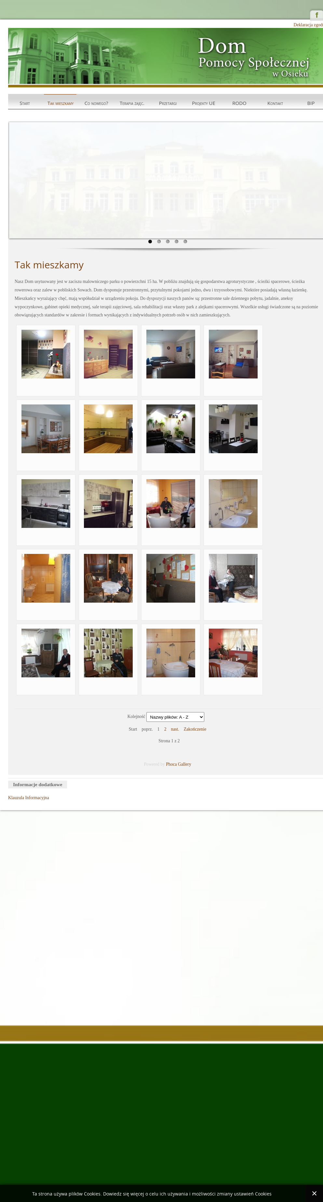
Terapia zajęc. (132, 103)
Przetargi (168, 103)
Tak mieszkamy (60, 103)
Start (25, 103)
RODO (239, 103)
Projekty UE (203, 103)
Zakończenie (195, 729)
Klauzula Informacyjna (28, 797)
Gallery (184, 764)
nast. (175, 729)
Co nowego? (96, 103)
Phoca (171, 764)
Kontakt (275, 103)
